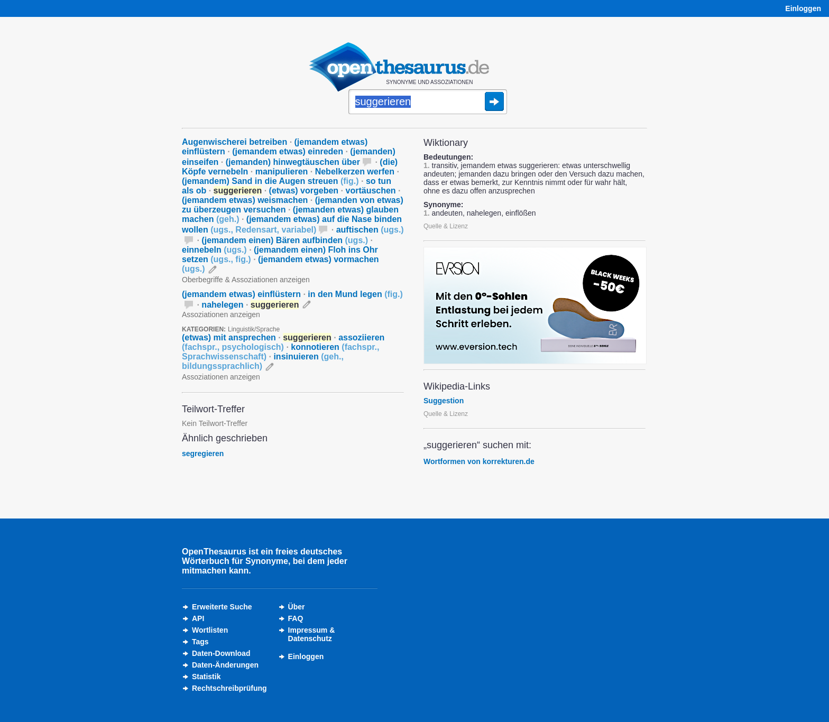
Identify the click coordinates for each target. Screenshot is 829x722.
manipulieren (281, 171)
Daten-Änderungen (225, 665)
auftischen (370, 229)
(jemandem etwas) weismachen (245, 200)
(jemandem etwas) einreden (287, 151)
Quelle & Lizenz (445, 226)
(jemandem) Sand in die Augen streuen (270, 181)
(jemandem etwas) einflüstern (241, 294)
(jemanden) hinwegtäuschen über (293, 162)
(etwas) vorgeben (304, 190)
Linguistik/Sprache (254, 329)
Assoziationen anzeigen (221, 314)
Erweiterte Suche (222, 607)
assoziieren (283, 342)
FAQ (295, 618)
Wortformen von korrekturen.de (479, 461)
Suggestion (443, 400)
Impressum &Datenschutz (311, 634)
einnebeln (214, 249)
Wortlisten (210, 630)
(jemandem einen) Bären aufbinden (284, 240)
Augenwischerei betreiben (234, 141)
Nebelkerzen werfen (354, 171)
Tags (200, 641)
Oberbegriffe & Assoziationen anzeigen (246, 279)
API (198, 618)
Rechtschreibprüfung (229, 688)
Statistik (206, 676)
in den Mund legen (355, 294)
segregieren (203, 453)
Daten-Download (221, 653)
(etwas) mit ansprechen (229, 337)
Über (296, 607)
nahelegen (222, 304)
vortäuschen (371, 190)
